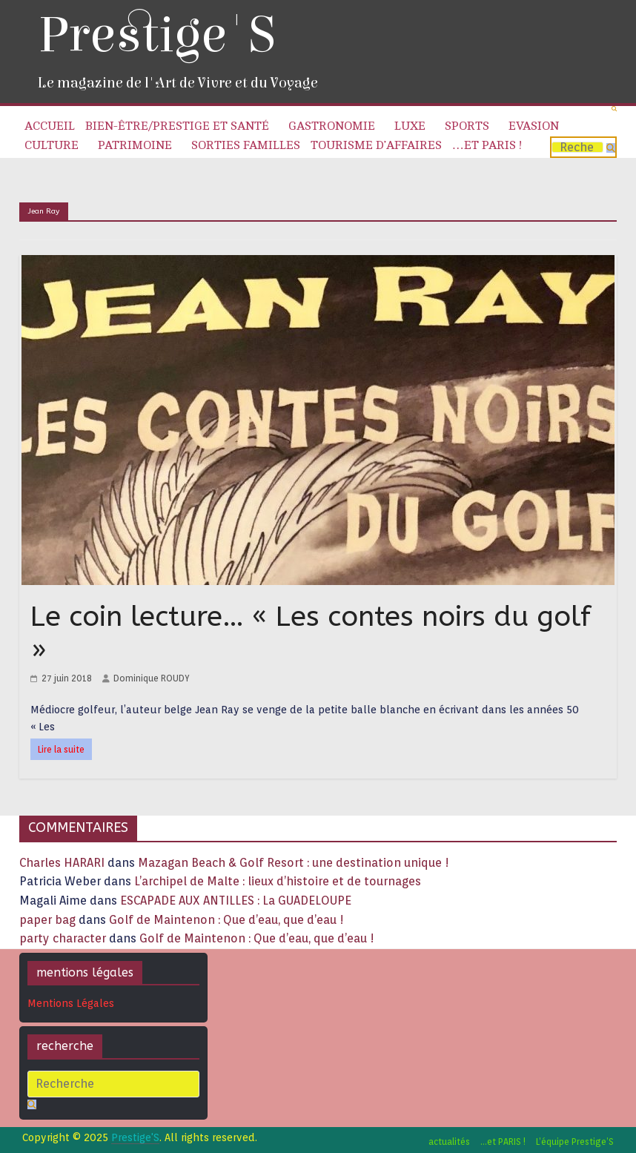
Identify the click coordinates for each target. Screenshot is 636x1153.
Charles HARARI (62, 863)
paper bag (47, 920)
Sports (467, 126)
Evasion (534, 126)
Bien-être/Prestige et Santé (177, 126)
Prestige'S (156, 35)
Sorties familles (245, 145)
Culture (51, 145)
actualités (449, 1141)
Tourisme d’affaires (376, 145)
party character (62, 938)
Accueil (49, 126)
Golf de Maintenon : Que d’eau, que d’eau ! (226, 920)
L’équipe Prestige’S (575, 1141)
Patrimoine (135, 145)
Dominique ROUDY (151, 678)
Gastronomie (331, 126)
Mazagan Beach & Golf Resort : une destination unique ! (293, 863)
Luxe (409, 126)
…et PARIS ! (487, 145)
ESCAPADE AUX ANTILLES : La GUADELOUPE (235, 900)
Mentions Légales (70, 1003)
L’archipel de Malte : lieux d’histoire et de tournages (279, 881)
